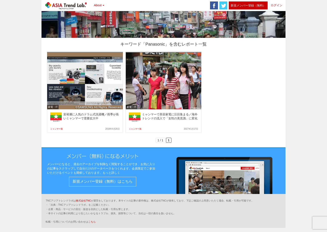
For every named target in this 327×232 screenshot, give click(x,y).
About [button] (99, 5)
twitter (223, 5)
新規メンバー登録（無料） (248, 5)
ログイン (276, 5)
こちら (92, 221)
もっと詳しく (111, 172)
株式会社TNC (83, 200)
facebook (214, 5)
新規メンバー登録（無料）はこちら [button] (103, 181)
